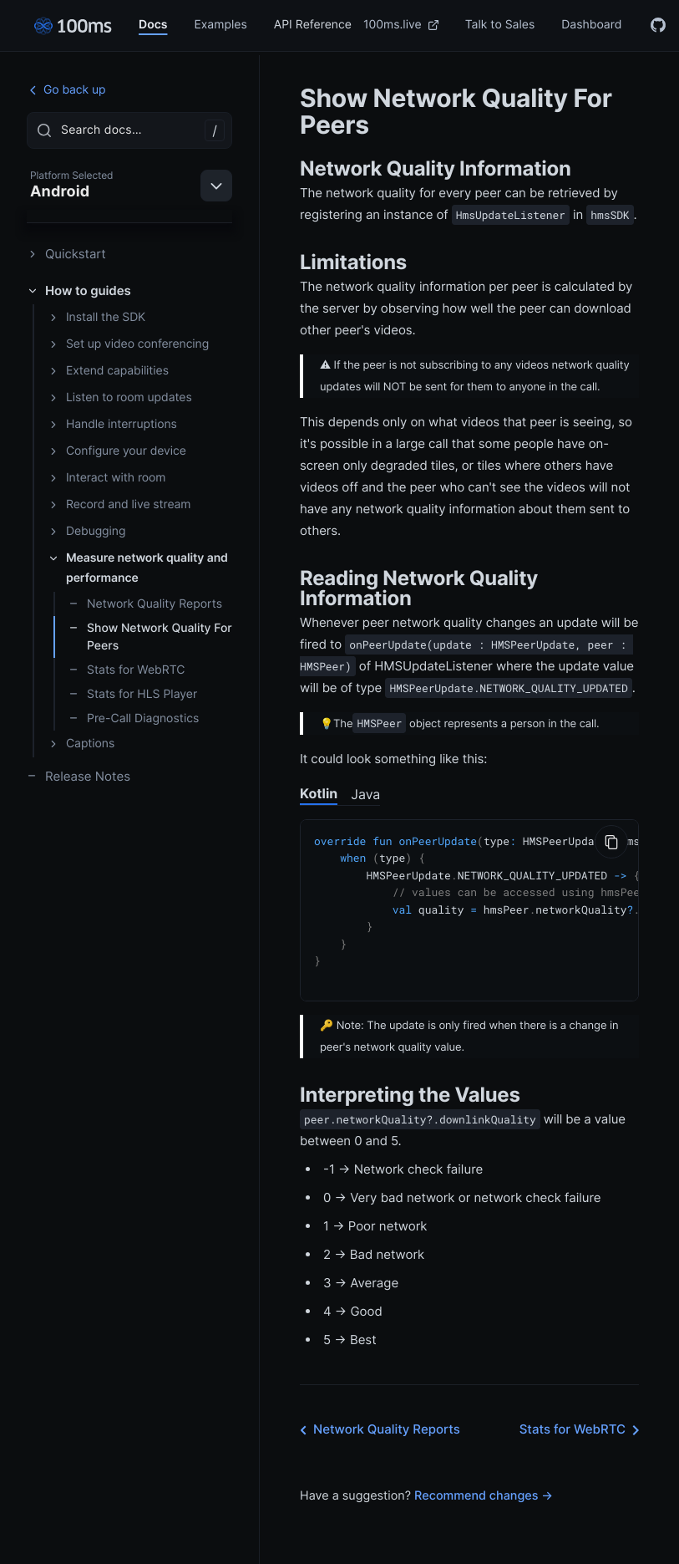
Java (365, 794)
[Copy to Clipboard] (611, 841)
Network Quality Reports (145, 604)
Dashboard (591, 25)
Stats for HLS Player (132, 694)
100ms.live (400, 25)
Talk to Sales (500, 25)
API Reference (313, 25)
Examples (220, 25)
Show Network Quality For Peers (150, 637)
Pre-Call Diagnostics (133, 718)
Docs (153, 25)
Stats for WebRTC (126, 670)
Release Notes (78, 776)
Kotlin (318, 793)
